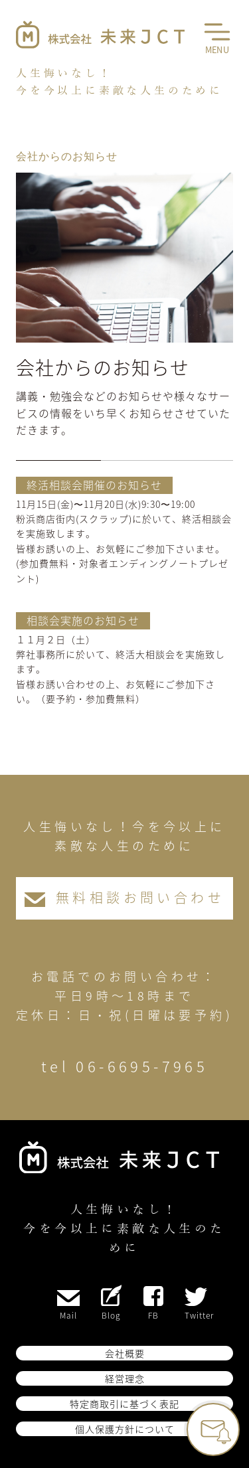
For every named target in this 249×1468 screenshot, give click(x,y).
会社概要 (125, 1353)
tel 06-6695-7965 (124, 1066)
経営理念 (125, 1378)
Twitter (199, 1304)
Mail (68, 1305)
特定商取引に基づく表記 (124, 1403)
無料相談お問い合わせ (124, 897)
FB (153, 1303)
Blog (111, 1303)
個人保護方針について (125, 1428)
